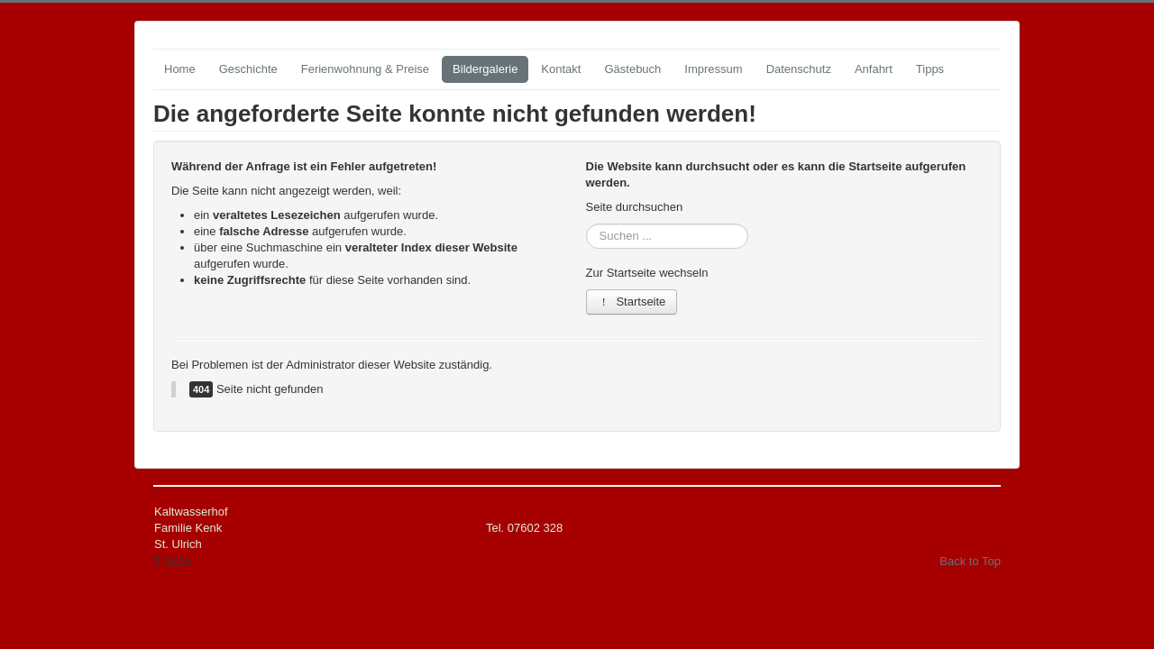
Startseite (632, 301)
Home (180, 69)
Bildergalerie (485, 69)
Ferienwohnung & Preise (365, 69)
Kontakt (561, 69)
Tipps (930, 69)
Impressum (713, 69)
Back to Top (970, 561)
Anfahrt (874, 69)
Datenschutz (798, 69)
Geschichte (248, 69)
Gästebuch (632, 69)
